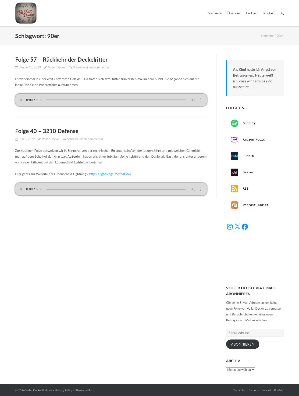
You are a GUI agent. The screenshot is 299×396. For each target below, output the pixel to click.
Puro (91, 390)
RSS (239, 188)
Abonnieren (242, 344)
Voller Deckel (57, 67)
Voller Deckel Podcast (38, 390)
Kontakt (269, 13)
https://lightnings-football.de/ (110, 174)
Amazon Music (248, 139)
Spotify (243, 123)
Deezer (242, 172)
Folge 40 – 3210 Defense (47, 130)
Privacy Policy (63, 390)
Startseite (215, 13)
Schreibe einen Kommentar (91, 67)
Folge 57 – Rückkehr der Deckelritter (62, 59)
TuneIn (242, 156)
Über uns (234, 13)
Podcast (252, 13)
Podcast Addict (249, 205)
